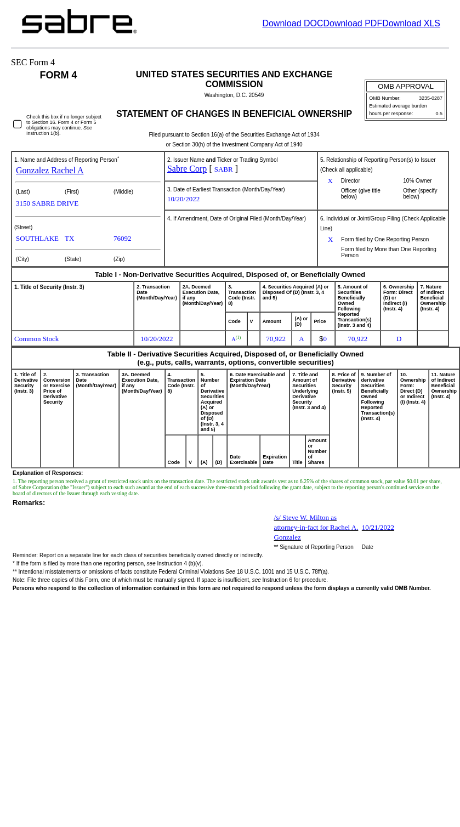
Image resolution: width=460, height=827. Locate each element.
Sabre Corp (187, 168)
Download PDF (353, 23)
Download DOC (292, 23)
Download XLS (411, 23)
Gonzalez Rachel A (50, 170)
